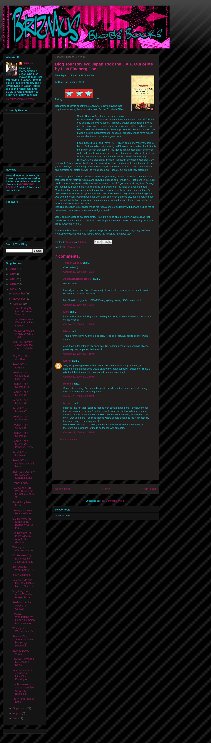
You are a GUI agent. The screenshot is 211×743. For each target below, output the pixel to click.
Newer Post (62, 489)
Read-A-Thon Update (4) (20, 434)
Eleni (66, 311)
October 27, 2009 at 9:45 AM (78, 271)
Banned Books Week (20, 652)
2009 (13, 289)
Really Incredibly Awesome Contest (21, 605)
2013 (13, 268)
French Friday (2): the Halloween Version (22, 311)
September (19, 708)
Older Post (149, 489)
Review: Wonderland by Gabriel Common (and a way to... (23, 618)
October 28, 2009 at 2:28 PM (78, 376)
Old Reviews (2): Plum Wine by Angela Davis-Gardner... (21, 537)
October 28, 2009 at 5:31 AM (78, 304)
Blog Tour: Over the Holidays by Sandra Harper (23, 474)
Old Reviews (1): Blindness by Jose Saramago (22, 558)
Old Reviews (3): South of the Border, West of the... (22, 523)
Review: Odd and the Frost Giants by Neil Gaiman (23, 583)
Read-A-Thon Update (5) (20, 426)
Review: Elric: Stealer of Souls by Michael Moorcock (23, 641)
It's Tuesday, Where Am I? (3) (23, 568)
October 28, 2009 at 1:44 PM (78, 353)
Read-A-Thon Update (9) (20, 393)
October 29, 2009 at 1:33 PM (78, 432)
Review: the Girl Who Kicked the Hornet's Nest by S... (23, 492)
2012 (13, 274)
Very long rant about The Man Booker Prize (22, 594)
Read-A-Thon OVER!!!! (20, 366)
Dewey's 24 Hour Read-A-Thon (22, 512)
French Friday (20, 482)
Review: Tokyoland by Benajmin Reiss (23, 662)
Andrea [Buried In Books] (77, 278)
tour (78, 247)
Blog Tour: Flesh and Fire (21, 358)
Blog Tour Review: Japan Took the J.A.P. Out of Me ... (23, 346)
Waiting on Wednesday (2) (22, 630)
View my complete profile (20, 98)
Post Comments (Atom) (112, 500)
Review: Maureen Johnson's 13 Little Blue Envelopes (22, 675)
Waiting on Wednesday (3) (22, 549)
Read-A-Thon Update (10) (20, 385)
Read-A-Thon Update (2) (20, 454)
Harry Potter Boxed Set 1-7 (23, 700)
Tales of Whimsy (72, 262)
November (19, 298)
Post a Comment (69, 439)
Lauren (67, 360)
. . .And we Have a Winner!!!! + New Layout (23, 322)
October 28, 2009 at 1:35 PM (78, 324)
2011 (13, 279)
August (17, 713)
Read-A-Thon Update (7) (20, 410)
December (19, 293)
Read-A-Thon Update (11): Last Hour (21, 375)
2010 (13, 284)
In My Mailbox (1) (22, 574)
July (15, 718)
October (18, 303)
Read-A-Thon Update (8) (20, 402)
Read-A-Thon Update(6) (20, 418)
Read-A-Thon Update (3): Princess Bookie (23, 444)
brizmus (68, 403)
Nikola (67, 331)
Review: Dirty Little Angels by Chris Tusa (23, 333)
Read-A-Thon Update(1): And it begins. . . (23, 463)
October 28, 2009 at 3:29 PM (78, 396)
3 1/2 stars (69, 247)
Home (106, 489)
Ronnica (68, 383)
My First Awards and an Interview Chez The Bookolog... (23, 689)
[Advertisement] (105, 463)
